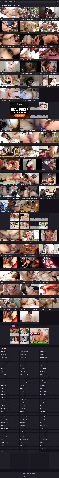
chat (3, 388)
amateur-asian (5, 360)
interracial (24, 369)
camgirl (4, 380)
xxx (42, 445)
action (3, 352)
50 (36, 326)
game (3, 439)
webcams (43, 437)
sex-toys (43, 386)
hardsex (23, 360)
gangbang (4, 442)
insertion (23, 366)
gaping (3, 445)
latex (22, 403)
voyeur (43, 428)
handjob (23, 354)
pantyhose (43, 357)
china (3, 391)
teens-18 (43, 403)
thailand (43, 408)
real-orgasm (44, 369)
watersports (44, 431)
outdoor (43, 352)
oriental (23, 451)
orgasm (23, 445)
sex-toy (43, 383)
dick (3, 403)
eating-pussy (5, 408)
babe (3, 366)
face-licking (5, 422)
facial (3, 425)
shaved (43, 391)
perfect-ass (43, 366)
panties (43, 354)
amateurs (4, 363)
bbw (3, 371)
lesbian (23, 411)
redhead (43, 374)
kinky (22, 388)
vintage (43, 422)
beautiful (4, 377)
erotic (3, 414)
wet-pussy (43, 439)
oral (22, 442)
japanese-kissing (25, 383)
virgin (42, 425)
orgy (22, 448)
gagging (4, 437)
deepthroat (5, 400)
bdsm (3, 374)
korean (23, 397)
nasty (22, 431)
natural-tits (24, 437)
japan (23, 371)
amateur (4, 357)
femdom (4, 431)
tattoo (43, 400)
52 (41, 326)
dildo (3, 405)
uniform (43, 414)
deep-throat (5, 397)
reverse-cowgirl (45, 377)
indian (23, 363)
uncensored (44, 411)
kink (22, 386)
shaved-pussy (44, 394)
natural (23, 434)
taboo (42, 397)
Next (45, 326)
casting (3, 386)
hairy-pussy (24, 352)
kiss (22, 391)
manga (23, 414)
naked (23, 428)
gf (2, 448)
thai (42, 405)
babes (3, 369)
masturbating (24, 422)
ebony (3, 411)
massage (23, 417)
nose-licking (24, 439)
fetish (3, 434)
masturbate (24, 420)
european (4, 420)
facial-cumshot (5, 428)
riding (43, 380)
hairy (3, 451)
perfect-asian (44, 363)
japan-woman (24, 377)
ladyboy (23, 400)
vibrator (43, 420)
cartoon (4, 383)
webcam (43, 434)
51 (39, 326)
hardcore (23, 357)
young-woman (44, 448)
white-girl (43, 442)
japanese (24, 380)
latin (22, 405)
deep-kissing (5, 394)
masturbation (24, 425)
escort (3, 417)
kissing (23, 394)
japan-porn (24, 374)
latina (22, 408)
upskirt (43, 417)
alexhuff (4, 354)
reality (43, 371)
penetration (44, 360)
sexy (42, 388)
